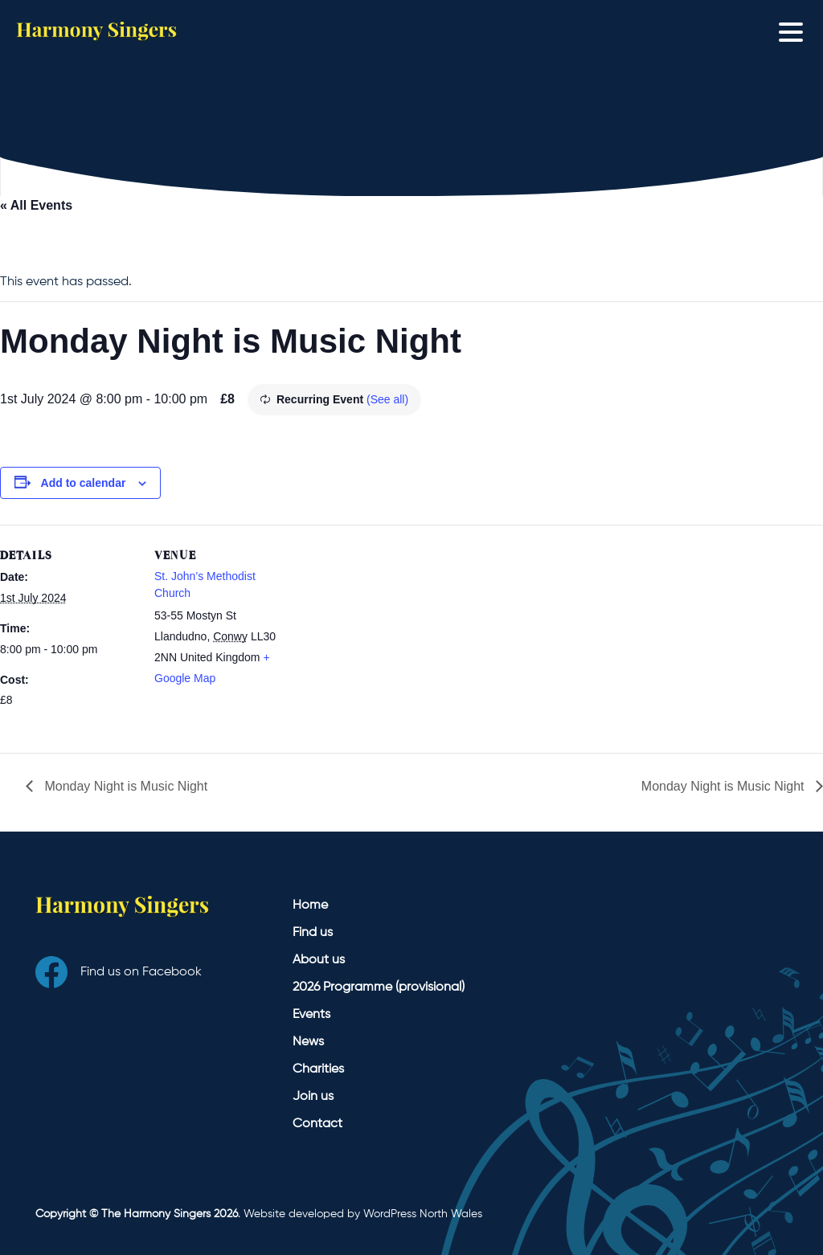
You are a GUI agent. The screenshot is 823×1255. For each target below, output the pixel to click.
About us (319, 960)
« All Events (36, 205)
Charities (318, 1069)
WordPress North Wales (422, 1214)
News (308, 1042)
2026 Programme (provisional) (379, 987)
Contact (317, 1124)
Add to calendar (83, 482)
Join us (313, 1096)
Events (311, 1014)
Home (310, 905)
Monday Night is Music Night (124, 786)
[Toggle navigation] (795, 31)
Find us (313, 932)
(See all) (387, 399)
